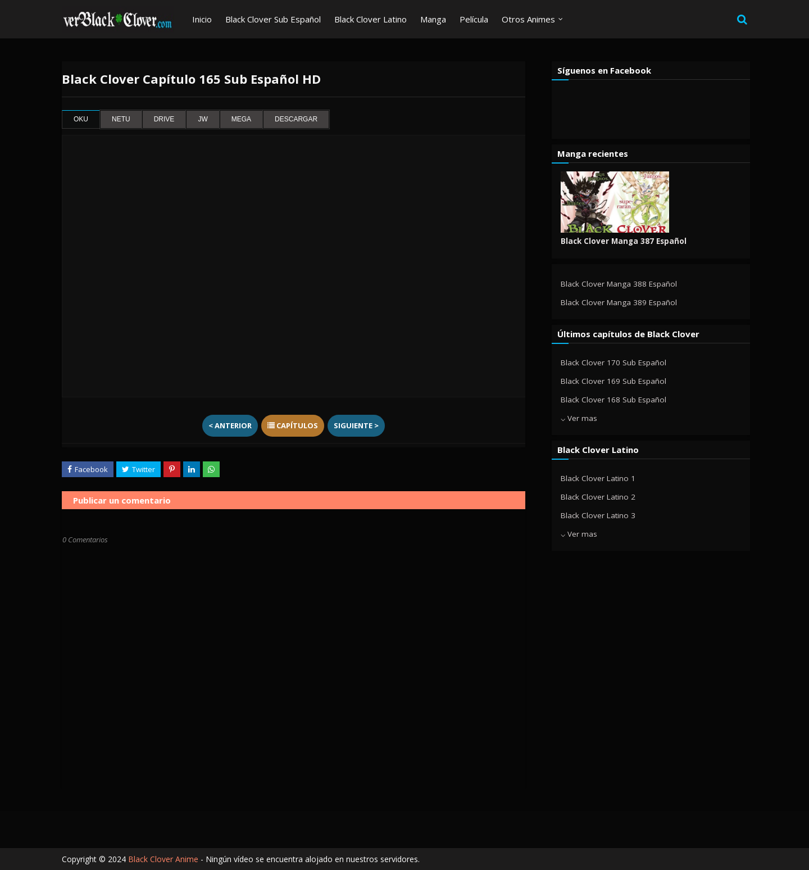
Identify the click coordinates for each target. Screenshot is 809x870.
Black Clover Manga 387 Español (624, 241)
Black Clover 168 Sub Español (613, 400)
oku (81, 119)
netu (121, 119)
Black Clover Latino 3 (598, 515)
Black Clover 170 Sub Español (613, 362)
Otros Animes (528, 19)
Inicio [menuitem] (202, 19)
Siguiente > (356, 425)
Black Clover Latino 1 (598, 478)
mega (241, 119)
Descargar (296, 119)
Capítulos (292, 425)
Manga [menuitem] (433, 19)
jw (202, 119)
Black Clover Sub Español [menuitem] (273, 19)
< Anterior (230, 425)
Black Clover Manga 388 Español (619, 284)
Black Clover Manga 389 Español (619, 302)
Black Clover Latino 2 (598, 497)
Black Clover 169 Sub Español (613, 381)
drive (164, 119)
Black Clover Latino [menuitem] (370, 19)
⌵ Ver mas (579, 418)
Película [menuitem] (474, 19)
